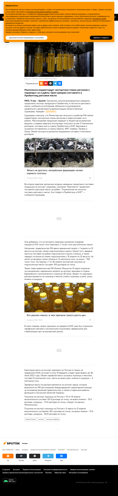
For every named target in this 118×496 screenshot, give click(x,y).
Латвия (25, 450)
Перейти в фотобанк (50, 78)
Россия (84, 450)
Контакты (16, 469)
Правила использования (32, 469)
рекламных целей (99, 19)
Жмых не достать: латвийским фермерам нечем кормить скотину (55, 172)
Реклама (48, 473)
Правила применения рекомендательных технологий (22, 473)
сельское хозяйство (52, 419)
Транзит (61, 450)
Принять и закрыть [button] (101, 38)
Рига (17, 450)
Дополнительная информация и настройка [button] (26, 38)
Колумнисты (72, 450)
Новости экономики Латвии (43, 450)
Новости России (30, 419)
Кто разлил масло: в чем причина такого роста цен (56, 315)
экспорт (41, 419)
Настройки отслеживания (78, 473)
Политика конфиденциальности (55, 469)
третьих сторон (43, 14)
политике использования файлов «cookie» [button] (42, 12)
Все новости (7, 450)
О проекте (6, 469)
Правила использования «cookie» (82, 469)
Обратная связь (60, 473)
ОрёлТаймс (51, 111)
